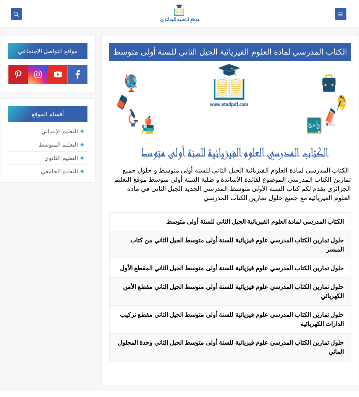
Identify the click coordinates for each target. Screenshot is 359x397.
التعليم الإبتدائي (59, 131)
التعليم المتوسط (58, 144)
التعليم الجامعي (59, 171)
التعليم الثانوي (61, 158)
